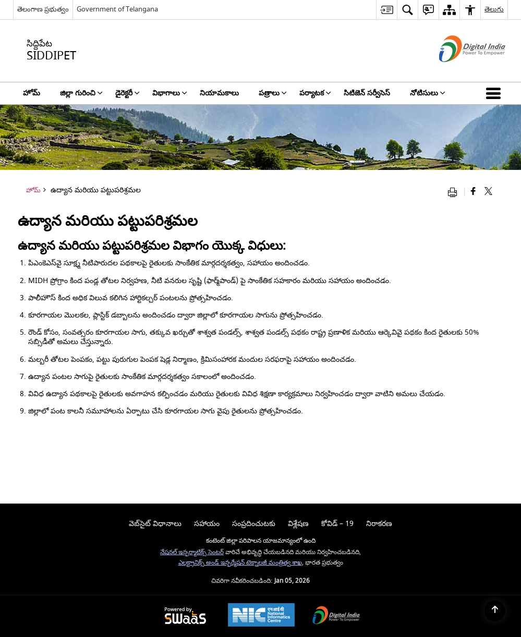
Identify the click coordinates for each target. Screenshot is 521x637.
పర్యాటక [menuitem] (315, 93)
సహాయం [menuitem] (207, 523)
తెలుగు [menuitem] (494, 9)
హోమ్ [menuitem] (31, 93)
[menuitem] (386, 9)
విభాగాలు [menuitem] (169, 93)
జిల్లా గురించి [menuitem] (81, 93)
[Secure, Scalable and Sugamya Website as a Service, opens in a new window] (185, 616)
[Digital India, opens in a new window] (336, 616)
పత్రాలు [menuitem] (273, 93)
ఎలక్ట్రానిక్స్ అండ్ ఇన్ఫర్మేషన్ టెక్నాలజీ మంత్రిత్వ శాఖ (240, 562)
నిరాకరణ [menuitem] (379, 523)
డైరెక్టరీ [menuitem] (127, 93)
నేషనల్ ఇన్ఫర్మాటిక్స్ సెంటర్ (192, 552)
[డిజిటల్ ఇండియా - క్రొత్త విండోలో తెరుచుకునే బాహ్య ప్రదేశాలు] (459, 71)
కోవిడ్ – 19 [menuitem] (337, 523)
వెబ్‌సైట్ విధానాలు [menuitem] (155, 523)
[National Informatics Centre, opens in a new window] (261, 616)
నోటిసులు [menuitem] (427, 93)
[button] (495, 93)
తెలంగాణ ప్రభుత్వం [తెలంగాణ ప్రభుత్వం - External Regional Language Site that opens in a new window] (43, 9)
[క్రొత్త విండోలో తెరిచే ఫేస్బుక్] (473, 192)
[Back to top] (494, 611)
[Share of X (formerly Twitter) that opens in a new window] (488, 192)
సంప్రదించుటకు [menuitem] (253, 523)
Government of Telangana (117, 9)
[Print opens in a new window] (455, 192)
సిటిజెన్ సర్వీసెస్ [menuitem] (367, 93)
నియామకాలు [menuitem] (219, 93)
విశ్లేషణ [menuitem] (298, 523)
